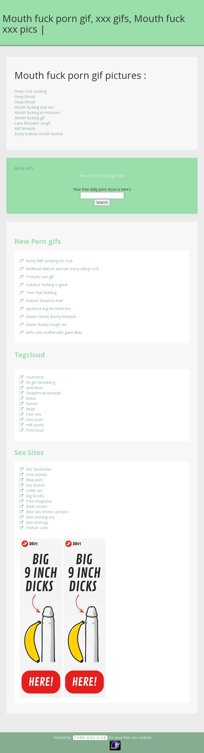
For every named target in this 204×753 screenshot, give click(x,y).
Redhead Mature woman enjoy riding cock (59, 268)
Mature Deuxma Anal (41, 300)
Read (27, 408)
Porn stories (33, 474)
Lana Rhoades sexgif (32, 123)
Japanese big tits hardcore (45, 308)
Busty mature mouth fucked (38, 133)
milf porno (32, 424)
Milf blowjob (25, 128)
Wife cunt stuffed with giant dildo (51, 332)
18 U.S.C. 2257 (96, 744)
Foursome (32, 377)
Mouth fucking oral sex (34, 107)
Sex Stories (32, 485)
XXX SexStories (36, 469)
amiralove (31, 387)
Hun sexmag (34, 522)
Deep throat (24, 96)
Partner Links (34, 527)
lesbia (28, 398)
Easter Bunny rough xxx (43, 324)
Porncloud (32, 430)
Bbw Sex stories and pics (44, 511)
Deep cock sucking (30, 91)
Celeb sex (31, 490)
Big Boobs (32, 495)
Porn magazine (36, 501)
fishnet (29, 403)
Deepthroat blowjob (40, 392)
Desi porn (31, 419)
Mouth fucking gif (29, 117)
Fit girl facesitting (37, 382)
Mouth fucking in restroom (37, 112)
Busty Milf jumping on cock (46, 260)
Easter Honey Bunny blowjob (48, 316)
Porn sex (30, 414)
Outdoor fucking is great (44, 284)
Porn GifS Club (90, 737)
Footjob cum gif (37, 276)
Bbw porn (31, 479)
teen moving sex (37, 517)
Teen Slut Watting (38, 292)
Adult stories (34, 506)
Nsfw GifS (23, 168)
